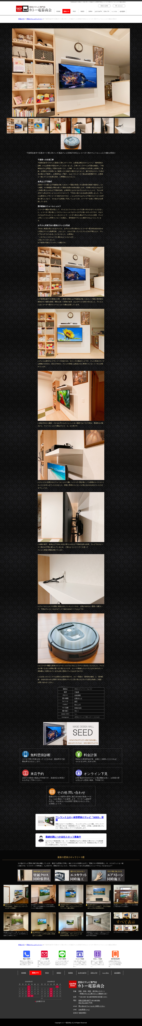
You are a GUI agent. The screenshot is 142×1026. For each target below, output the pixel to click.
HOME (58, 11)
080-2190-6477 (85, 1000)
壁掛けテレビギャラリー (34, 19)
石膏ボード (78, 698)
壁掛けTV (66, 11)
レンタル (114, 11)
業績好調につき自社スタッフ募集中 (63, 837)
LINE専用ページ (84, 1009)
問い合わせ (119, 6)
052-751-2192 (83, 1003)
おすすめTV (98, 11)
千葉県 (76, 692)
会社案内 (122, 11)
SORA (90, 11)
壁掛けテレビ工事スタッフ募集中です (93, 993)
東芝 (76, 701)
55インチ (77, 704)
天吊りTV (106, 11)
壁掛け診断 (104, 6)
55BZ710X (78, 708)
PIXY (74, 11)
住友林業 (77, 695)
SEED (82, 11)
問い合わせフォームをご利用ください (92, 1006)
